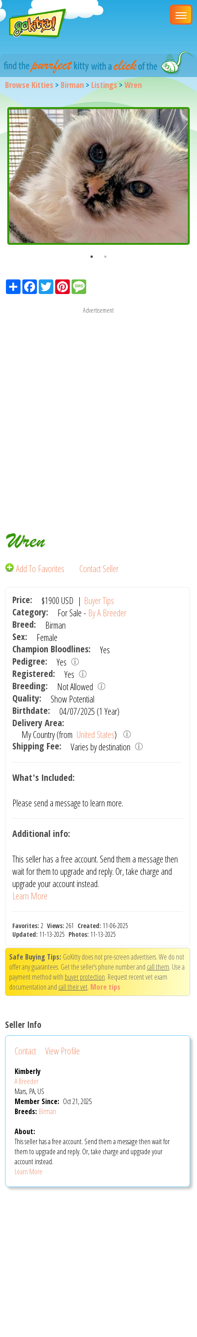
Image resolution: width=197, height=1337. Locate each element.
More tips (105, 987)
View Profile (62, 1051)
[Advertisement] (98, 413)
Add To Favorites (35, 569)
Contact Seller (99, 569)
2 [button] (105, 256)
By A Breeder (107, 613)
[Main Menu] (181, 15)
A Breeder (26, 1081)
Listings (104, 84)
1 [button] (91, 256)
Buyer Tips (99, 600)
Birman (72, 84)
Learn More (29, 896)
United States (94, 734)
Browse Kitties (29, 84)
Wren (133, 84)
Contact (25, 1051)
